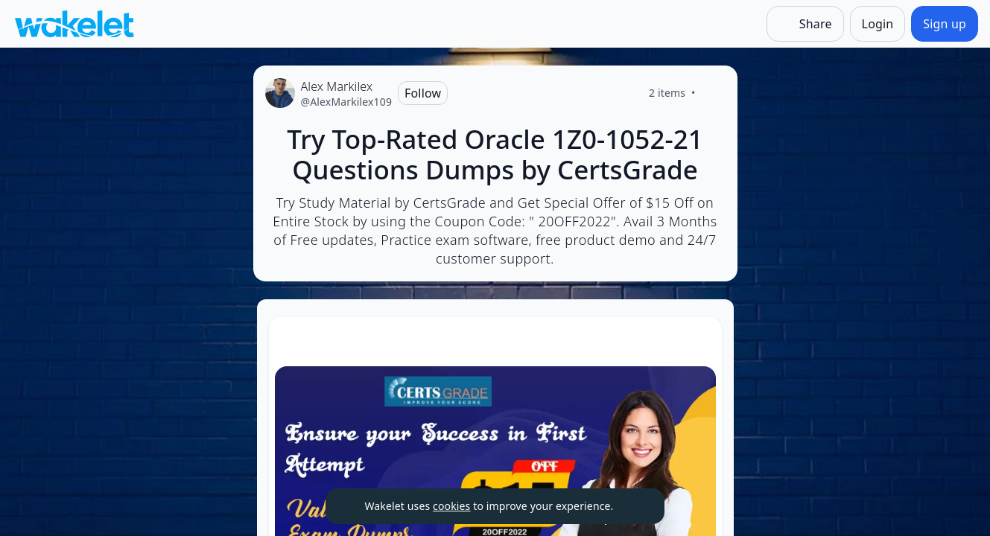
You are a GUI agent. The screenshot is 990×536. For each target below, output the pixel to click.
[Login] (878, 24)
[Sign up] (944, 24)
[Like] (714, 93)
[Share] (805, 24)
